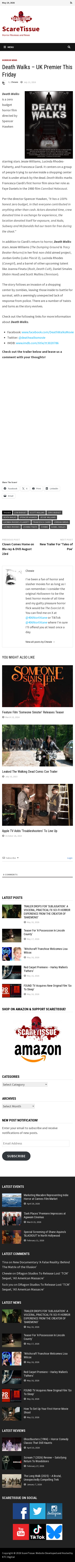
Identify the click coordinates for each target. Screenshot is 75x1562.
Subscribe (16, 1156)
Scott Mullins (37, 512)
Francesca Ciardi (42, 522)
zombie (44, 526)
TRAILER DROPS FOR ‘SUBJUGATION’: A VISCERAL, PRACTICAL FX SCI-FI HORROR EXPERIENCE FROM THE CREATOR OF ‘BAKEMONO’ (47, 912)
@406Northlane (36, 617)
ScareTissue (21, 28)
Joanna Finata (30, 526)
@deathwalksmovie (32, 337)
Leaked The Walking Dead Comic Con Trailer (29, 771)
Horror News (9, 60)
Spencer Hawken (28, 517)
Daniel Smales (58, 526)
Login (69, 857)
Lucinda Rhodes (11, 526)
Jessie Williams (48, 517)
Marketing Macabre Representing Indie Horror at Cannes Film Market (46, 1196)
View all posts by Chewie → (40, 641)
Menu (9, 47)
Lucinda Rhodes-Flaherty (16, 522)
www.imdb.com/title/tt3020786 (37, 343)
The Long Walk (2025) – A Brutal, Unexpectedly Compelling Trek (42, 1477)
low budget (20, 512)
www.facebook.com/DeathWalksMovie (48, 332)
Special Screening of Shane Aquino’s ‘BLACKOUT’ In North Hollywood (45, 1233)
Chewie (14, 82)
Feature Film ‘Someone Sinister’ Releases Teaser (33, 712)
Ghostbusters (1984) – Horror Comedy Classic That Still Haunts (46, 1440)
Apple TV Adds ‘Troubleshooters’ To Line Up (29, 831)
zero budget (54, 512)
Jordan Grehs (61, 522)
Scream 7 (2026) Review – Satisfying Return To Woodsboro (45, 1459)
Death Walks (9, 517)
